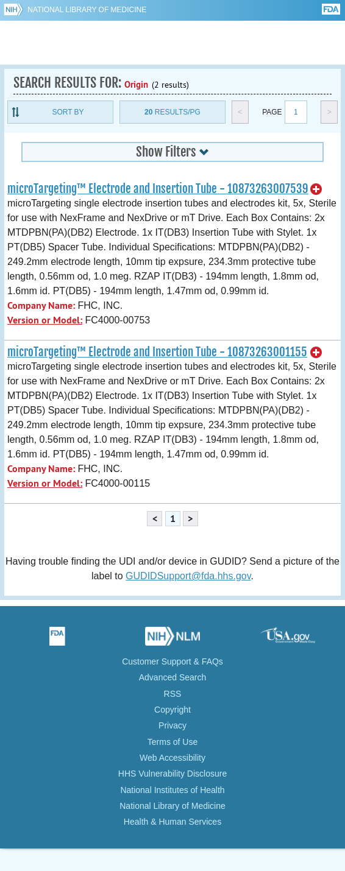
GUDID (172, 43)
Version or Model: (44, 320)
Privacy (172, 725)
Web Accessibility (172, 758)
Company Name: (41, 305)
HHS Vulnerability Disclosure (172, 773)
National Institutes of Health (172, 790)
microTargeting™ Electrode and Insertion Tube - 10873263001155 (157, 352)
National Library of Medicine (86, 9)
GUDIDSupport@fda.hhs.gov (188, 576)
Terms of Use (172, 742)
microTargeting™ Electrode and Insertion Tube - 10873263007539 (157, 189)
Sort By (68, 112)
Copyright (172, 709)
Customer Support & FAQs (172, 661)
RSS (173, 694)
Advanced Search (173, 677)
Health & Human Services (172, 822)
